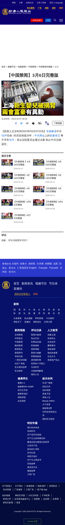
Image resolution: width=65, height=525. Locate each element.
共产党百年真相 (34, 435)
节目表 (53, 283)
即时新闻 (39, 318)
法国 (55, 263)
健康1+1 (21, 383)
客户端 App (42, 489)
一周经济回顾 (21, 360)
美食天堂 (46, 394)
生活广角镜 (47, 383)
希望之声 (7, 499)
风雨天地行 (32, 456)
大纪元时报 (33, 495)
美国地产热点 (53, 360)
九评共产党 (32, 445)
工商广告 (31, 474)
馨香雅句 (51, 345)
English (32, 268)
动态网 (46, 499)
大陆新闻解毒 (37, 371)
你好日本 (46, 386)
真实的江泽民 (33, 449)
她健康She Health (25, 386)
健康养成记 (23, 394)
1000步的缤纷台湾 (49, 413)
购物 (35, 294)
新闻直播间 (37, 20)
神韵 (14, 3)
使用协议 (53, 486)
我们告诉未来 (33, 427)
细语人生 (35, 374)
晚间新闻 (19, 345)
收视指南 (30, 486)
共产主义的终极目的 (36, 438)
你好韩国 (46, 390)
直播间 (18, 288)
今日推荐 (50, 318)
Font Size (40, 123)
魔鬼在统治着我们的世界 (38, 442)
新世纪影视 (8, 502)
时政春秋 (35, 345)
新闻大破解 (36, 353)
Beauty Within (48, 401)
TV (49, 20)
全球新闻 (19, 335)
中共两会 (39, 135)
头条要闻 (18, 318)
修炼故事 (31, 471)
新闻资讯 (27, 283)
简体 (44, 3)
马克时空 (35, 367)
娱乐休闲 (47, 378)
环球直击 (19, 338)
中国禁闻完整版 (45, 67)
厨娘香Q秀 (47, 408)
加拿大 (23, 263)
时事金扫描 (36, 342)
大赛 (21, 3)
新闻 (16, 304)
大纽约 (15, 263)
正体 (39, 3)
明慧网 (37, 499)
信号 (11, 139)
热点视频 (28, 318)
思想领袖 (35, 349)
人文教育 (52, 330)
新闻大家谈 (36, 335)
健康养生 (23, 378)
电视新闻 (22, 67)
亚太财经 (19, 371)
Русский (53, 268)
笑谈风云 (51, 338)
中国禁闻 (32, 67)
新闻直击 (19, 349)
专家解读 (51, 131)
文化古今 (51, 356)
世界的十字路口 (38, 363)
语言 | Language (56, 3)
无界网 (56, 499)
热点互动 (35, 338)
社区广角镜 (20, 363)
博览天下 (18, 322)
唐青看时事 (36, 360)
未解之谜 (51, 335)
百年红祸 (31, 453)
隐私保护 (42, 486)
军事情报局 (36, 356)
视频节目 (12, 67)
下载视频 (58, 123)
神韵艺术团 (20, 495)
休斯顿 (48, 263)
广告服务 (18, 489)
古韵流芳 (51, 342)
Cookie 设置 (32, 521)
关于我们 (19, 486)
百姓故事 (31, 463)
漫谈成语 (51, 349)
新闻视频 (20, 330)
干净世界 (46, 495)
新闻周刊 (19, 353)
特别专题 (32, 423)
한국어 (12, 272)
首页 (3, 67)
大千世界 (46, 404)
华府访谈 (19, 356)
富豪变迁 (55, 135)
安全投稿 (7, 489)
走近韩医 (22, 401)
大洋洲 (40, 263)
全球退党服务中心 (22, 499)
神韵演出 (37, 322)
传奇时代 (31, 431)
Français (43, 268)
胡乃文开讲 (23, 390)
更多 (18, 502)
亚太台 (12, 268)
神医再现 (22, 397)
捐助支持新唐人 (22, 294)
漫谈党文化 (32, 467)
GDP (4, 135)
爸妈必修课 (52, 353)
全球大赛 (48, 322)
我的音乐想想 (48, 419)
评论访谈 (36, 330)
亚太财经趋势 (21, 367)
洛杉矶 (31, 263)
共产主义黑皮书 (34, 460)
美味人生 (46, 397)
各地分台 (29, 3)
